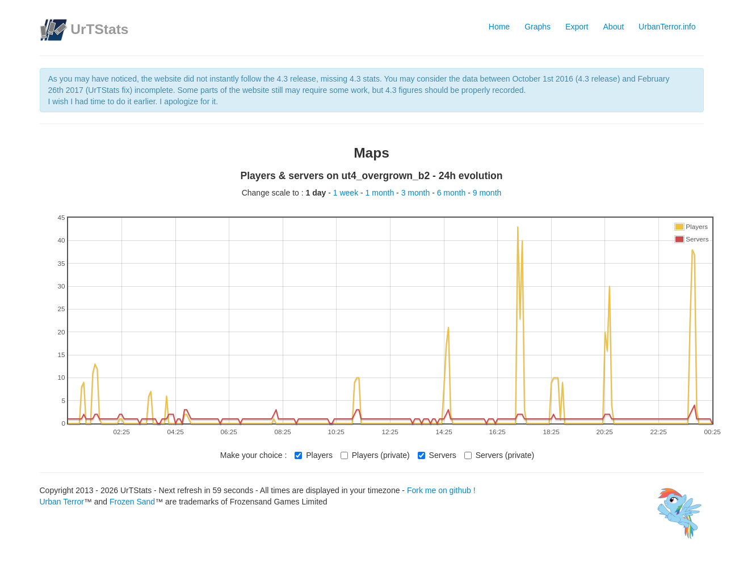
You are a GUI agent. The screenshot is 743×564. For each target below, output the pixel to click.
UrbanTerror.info (667, 26)
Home (499, 26)
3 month (416, 192)
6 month (452, 192)
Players (314, 455)
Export (576, 26)
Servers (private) (499, 455)
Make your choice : (253, 455)
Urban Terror (62, 501)
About (613, 26)
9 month (487, 192)
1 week (346, 192)
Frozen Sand (132, 501)
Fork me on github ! (441, 490)
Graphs (537, 26)
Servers (437, 455)
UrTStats (99, 29)
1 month (381, 192)
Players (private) (375, 455)
